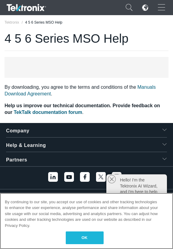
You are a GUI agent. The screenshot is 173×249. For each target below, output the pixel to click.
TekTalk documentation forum (48, 112)
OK (85, 237)
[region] (86, 221)
